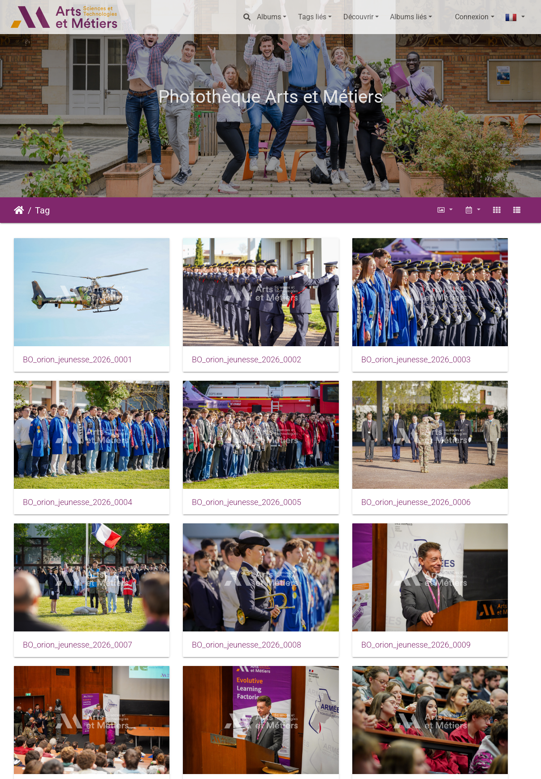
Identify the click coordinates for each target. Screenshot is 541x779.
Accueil (19, 210)
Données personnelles (400, 763)
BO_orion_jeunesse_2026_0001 (73, 333)
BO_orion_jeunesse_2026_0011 (336, 566)
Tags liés (312, 17)
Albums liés (408, 17)
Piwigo (158, 763)
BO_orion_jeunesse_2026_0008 (468, 450)
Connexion (472, 17)
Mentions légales (223, 763)
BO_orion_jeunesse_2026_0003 (336, 333)
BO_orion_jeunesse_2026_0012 (468, 566)
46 (304, 729)
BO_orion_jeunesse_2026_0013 (73, 683)
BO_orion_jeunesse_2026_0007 (336, 450)
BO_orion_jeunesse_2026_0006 (205, 450)
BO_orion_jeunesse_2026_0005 (73, 450)
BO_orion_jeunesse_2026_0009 (73, 566)
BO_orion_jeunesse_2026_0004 (468, 333)
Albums (269, 17)
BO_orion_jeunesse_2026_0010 (205, 566)
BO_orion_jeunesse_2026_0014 (205, 683)
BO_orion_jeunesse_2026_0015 (336, 683)
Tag (42, 210)
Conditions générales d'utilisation (307, 763)
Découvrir (358, 17)
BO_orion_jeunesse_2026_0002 (205, 333)
